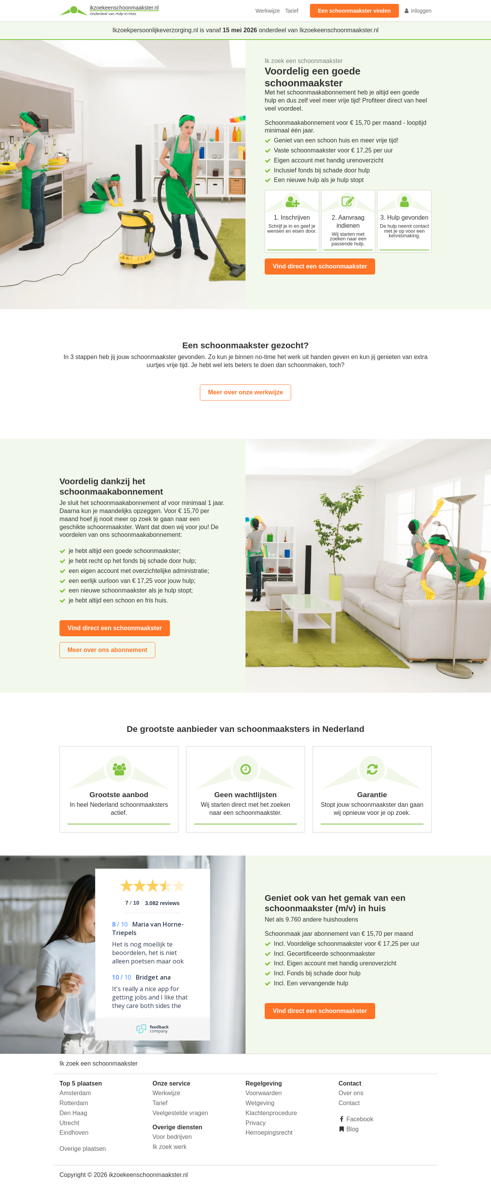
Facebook (359, 1119)
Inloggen (418, 11)
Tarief (291, 11)
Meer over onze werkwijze (245, 392)
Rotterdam (73, 1103)
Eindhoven (74, 1132)
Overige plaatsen (82, 1148)
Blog (352, 1129)
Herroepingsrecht (269, 1132)
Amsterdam (75, 1093)
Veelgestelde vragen (180, 1113)
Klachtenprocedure (271, 1113)
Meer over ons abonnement (107, 650)
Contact (349, 1103)
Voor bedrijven (172, 1137)
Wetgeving (260, 1103)
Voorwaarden (264, 1093)
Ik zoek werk (170, 1147)
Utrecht (69, 1123)
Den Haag (73, 1113)
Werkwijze (267, 11)
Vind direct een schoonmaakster (320, 266)
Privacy (255, 1123)
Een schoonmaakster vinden (354, 11)
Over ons (351, 1093)
